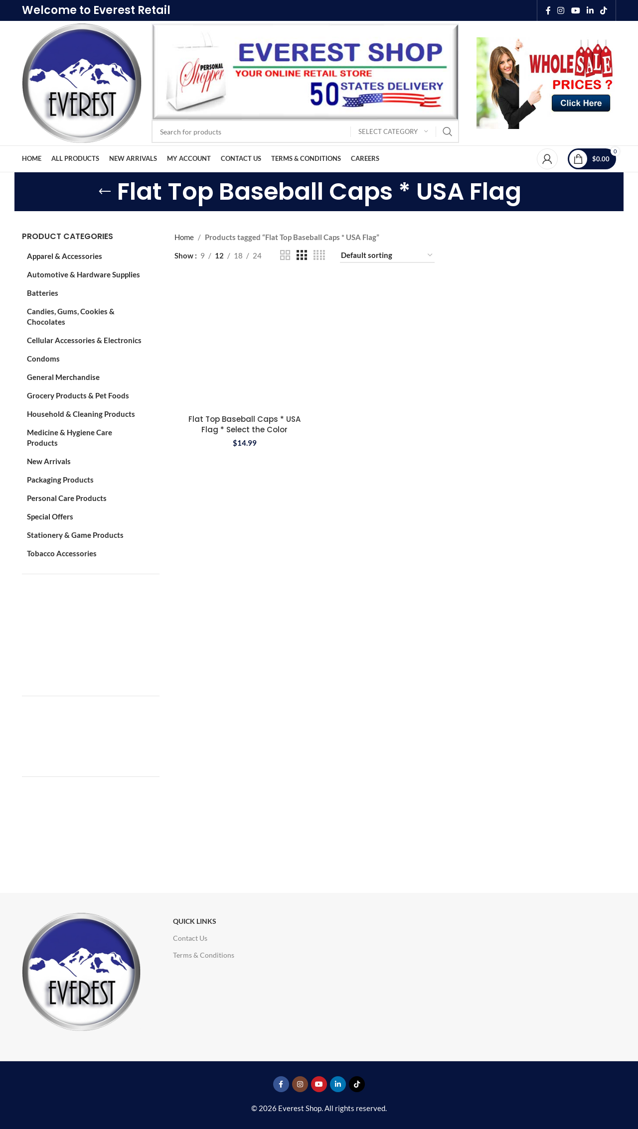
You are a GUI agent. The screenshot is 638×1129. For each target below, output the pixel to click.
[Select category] (393, 131)
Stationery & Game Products (75, 534)
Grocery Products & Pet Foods (78, 395)
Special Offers (50, 516)
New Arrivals (49, 461)
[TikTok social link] (604, 10)
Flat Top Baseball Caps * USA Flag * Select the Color (244, 424)
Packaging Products (60, 479)
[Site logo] (82, 82)
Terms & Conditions (203, 955)
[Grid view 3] (302, 255)
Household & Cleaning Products (81, 413)
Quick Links (194, 921)
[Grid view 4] (319, 255)
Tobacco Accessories (62, 553)
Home (184, 237)
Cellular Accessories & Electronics (84, 340)
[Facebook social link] (548, 10)
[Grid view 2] (285, 255)
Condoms (43, 358)
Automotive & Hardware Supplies (83, 274)
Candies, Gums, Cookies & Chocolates (71, 316)
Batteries (42, 292)
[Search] (305, 131)
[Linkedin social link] (590, 10)
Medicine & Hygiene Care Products (69, 437)
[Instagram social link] (561, 10)
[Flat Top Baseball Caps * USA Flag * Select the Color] (244, 343)
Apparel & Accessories (64, 255)
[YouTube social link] (575, 10)
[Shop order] (387, 255)
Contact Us (190, 938)
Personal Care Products (67, 498)
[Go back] (104, 192)
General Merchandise (63, 377)
